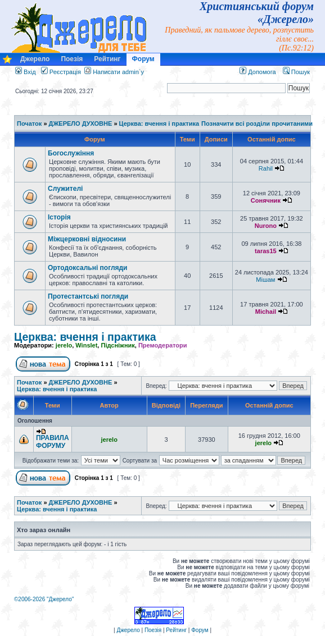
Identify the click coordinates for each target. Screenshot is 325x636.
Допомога (258, 71)
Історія (59, 217)
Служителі (65, 189)
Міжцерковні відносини (87, 239)
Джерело (34, 59)
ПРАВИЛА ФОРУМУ (52, 442)
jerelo (64, 345)
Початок (29, 123)
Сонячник (266, 200)
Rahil (266, 168)
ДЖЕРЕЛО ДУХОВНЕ (80, 123)
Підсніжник (117, 345)
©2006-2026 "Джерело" (44, 599)
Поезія (72, 59)
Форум (143, 59)
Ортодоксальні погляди (88, 268)
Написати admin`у (118, 71)
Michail (265, 311)
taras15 (266, 251)
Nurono (266, 225)
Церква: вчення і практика (159, 123)
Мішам (265, 279)
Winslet (86, 345)
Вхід (25, 71)
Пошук (296, 71)
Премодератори (162, 345)
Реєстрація (61, 71)
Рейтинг (107, 59)
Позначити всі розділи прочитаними (257, 123)
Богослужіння (71, 153)
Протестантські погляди (88, 296)
